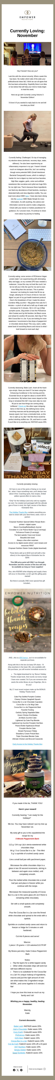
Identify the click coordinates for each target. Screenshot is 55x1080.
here (27, 196)
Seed (15, 1053)
